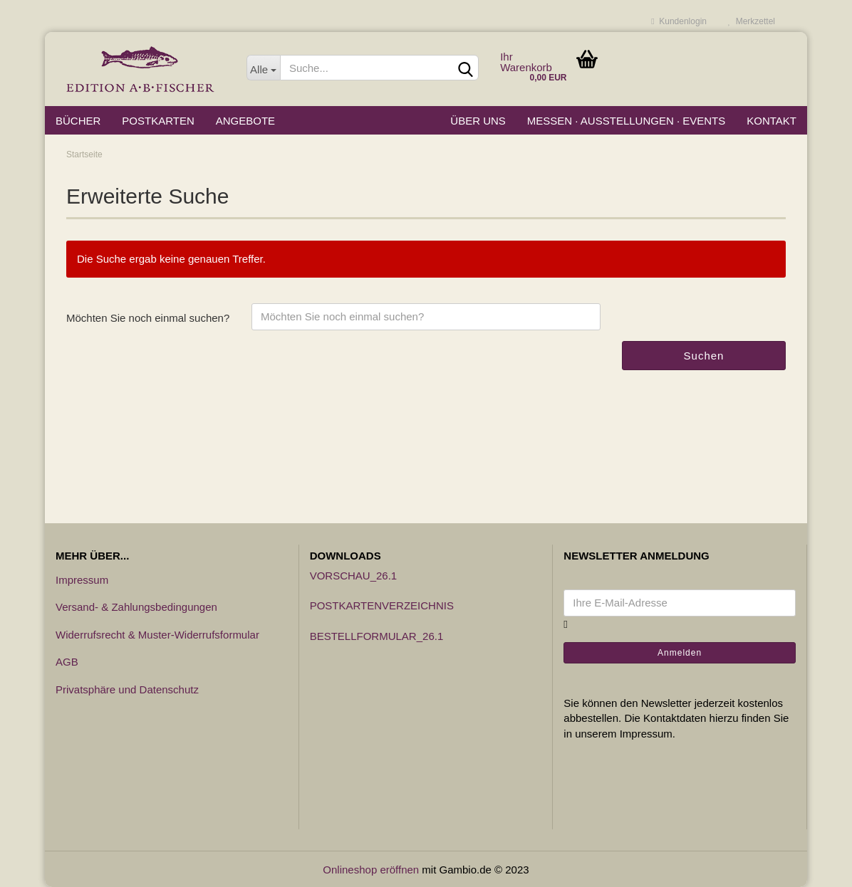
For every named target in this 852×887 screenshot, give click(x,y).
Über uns (478, 121)
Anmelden (680, 653)
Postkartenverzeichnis (382, 605)
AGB (67, 662)
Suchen (704, 356)
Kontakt (771, 121)
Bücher (78, 121)
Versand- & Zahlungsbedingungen (136, 607)
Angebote (245, 121)
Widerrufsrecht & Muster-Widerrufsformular (157, 635)
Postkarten (158, 121)
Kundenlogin (679, 21)
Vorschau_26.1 (354, 576)
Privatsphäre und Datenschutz (127, 689)
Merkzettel (751, 21)
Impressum (82, 580)
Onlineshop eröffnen (371, 870)
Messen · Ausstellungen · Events (626, 121)
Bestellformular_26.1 (377, 636)
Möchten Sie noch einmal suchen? (147, 318)
